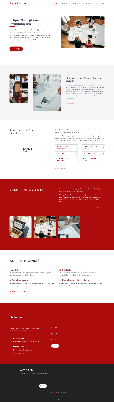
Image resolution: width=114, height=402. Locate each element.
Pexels (54, 392)
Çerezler (57, 399)
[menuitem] (56, 3)
